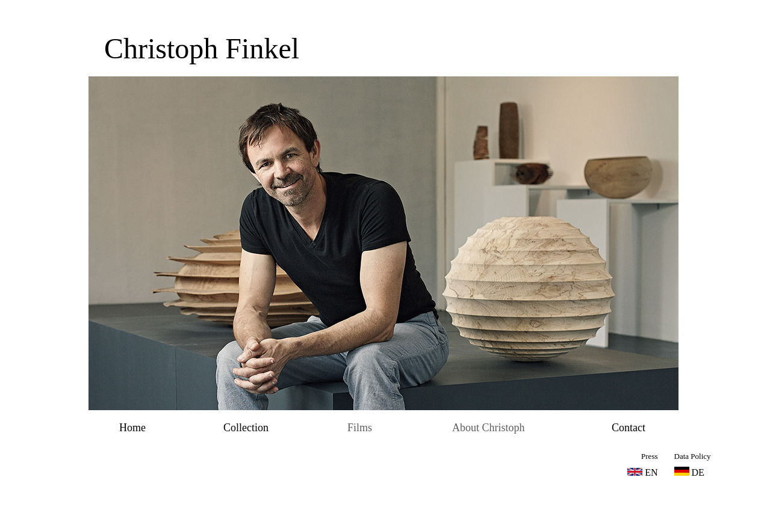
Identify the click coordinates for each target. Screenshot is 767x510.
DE (689, 472)
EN (651, 472)
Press (649, 456)
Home (132, 428)
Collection (246, 428)
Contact (628, 428)
